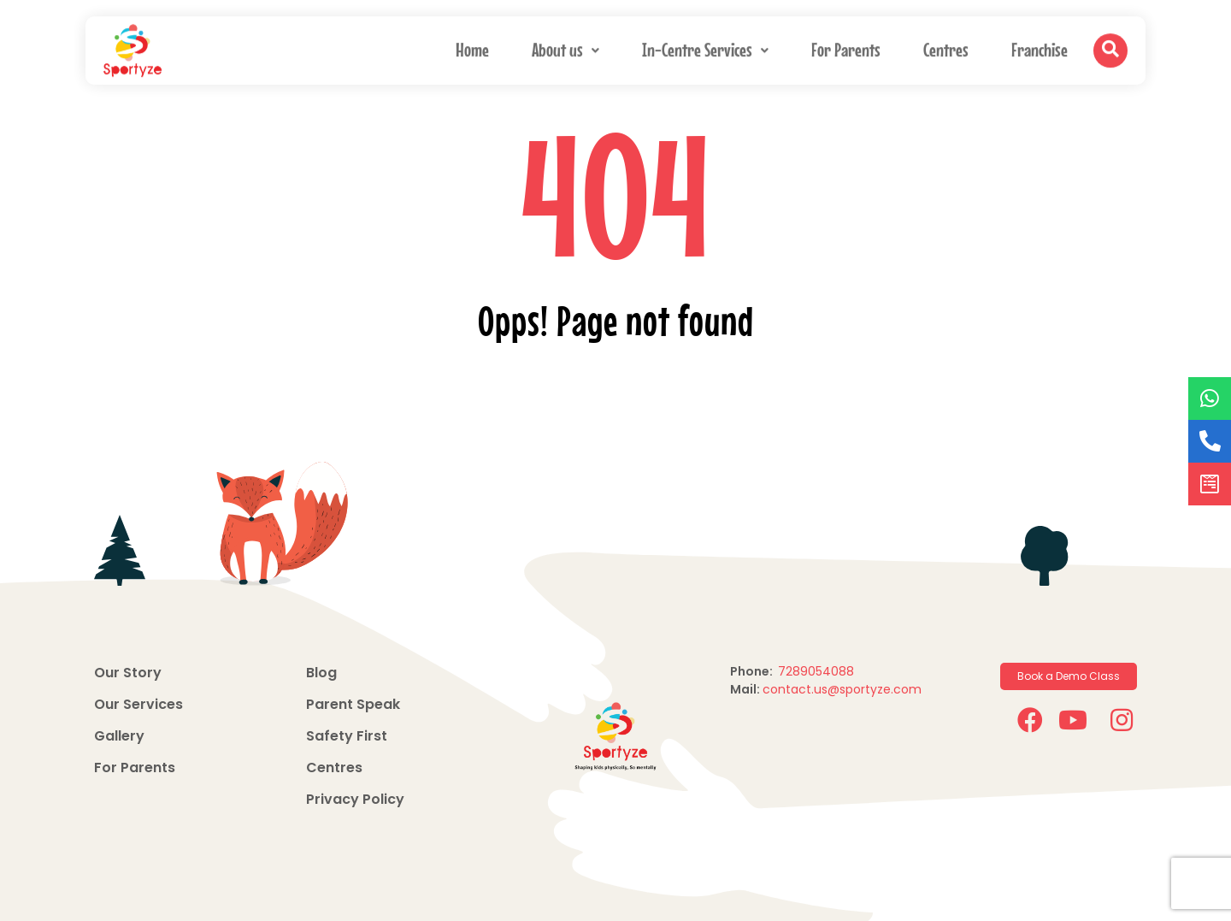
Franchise (1039, 47)
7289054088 (817, 671)
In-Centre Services (705, 47)
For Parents (846, 47)
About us (565, 47)
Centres (946, 47)
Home (472, 47)
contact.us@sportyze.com (842, 689)
